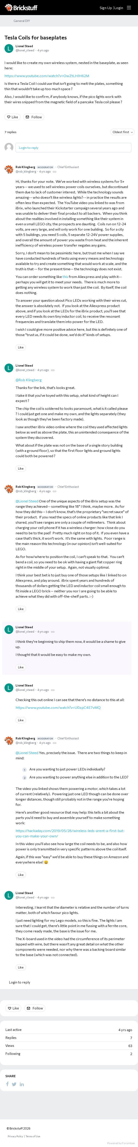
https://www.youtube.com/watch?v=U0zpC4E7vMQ (58, 707)
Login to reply (28, 148)
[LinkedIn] (21, 1084)
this (65, 276)
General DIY (22, 21)
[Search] (94, 8)
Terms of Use (33, 1136)
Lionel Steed (24, 46)
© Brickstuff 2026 (18, 1128)
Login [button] (118, 8)
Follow (36, 117)
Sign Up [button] (106, 8)
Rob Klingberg (35, 167)
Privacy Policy (15, 1136)
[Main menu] (129, 8)
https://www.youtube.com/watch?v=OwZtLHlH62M (46, 76)
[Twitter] (14, 1084)
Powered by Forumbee (121, 1143)
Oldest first (121, 132)
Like (15, 117)
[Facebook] (7, 1084)
